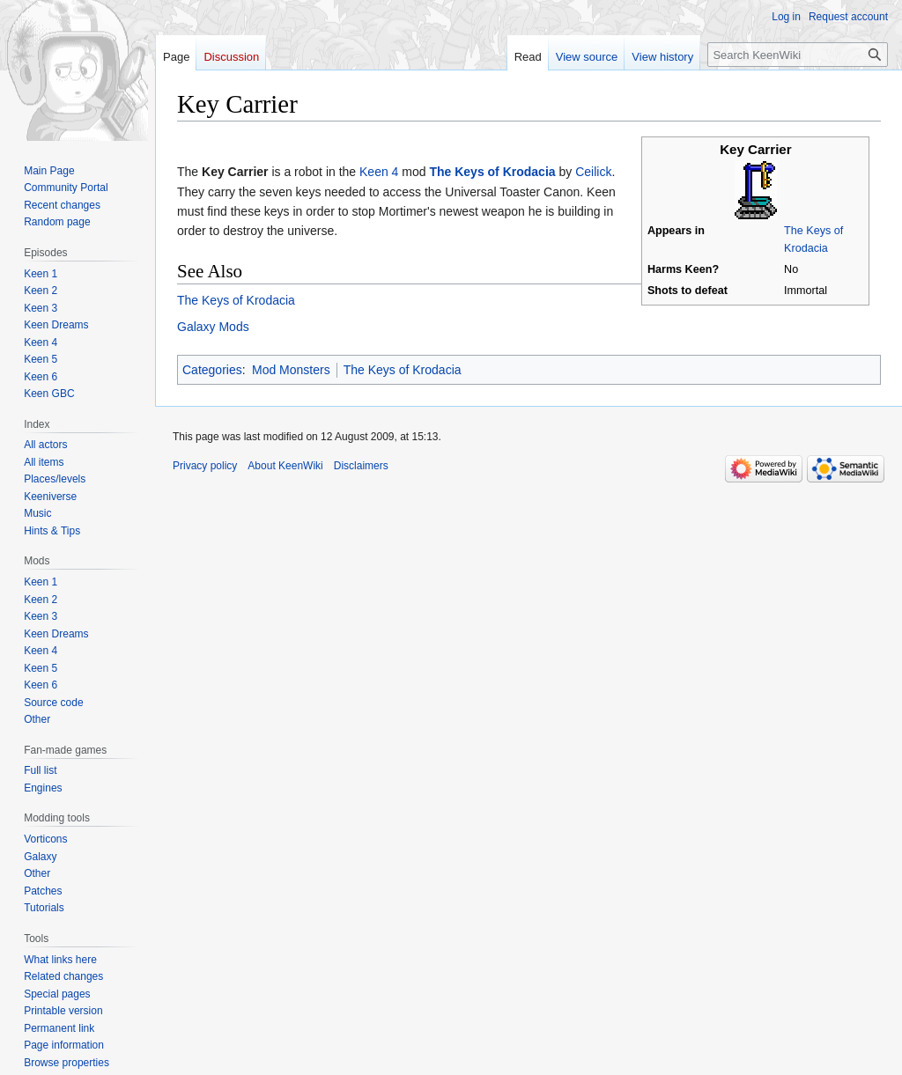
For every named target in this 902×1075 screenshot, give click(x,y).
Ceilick (593, 172)
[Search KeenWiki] (797, 54)
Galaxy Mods (213, 327)
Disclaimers (361, 466)
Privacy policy (205, 466)
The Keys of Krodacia (492, 172)
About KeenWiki (285, 466)
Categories (212, 370)
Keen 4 (378, 172)
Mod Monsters (291, 370)
